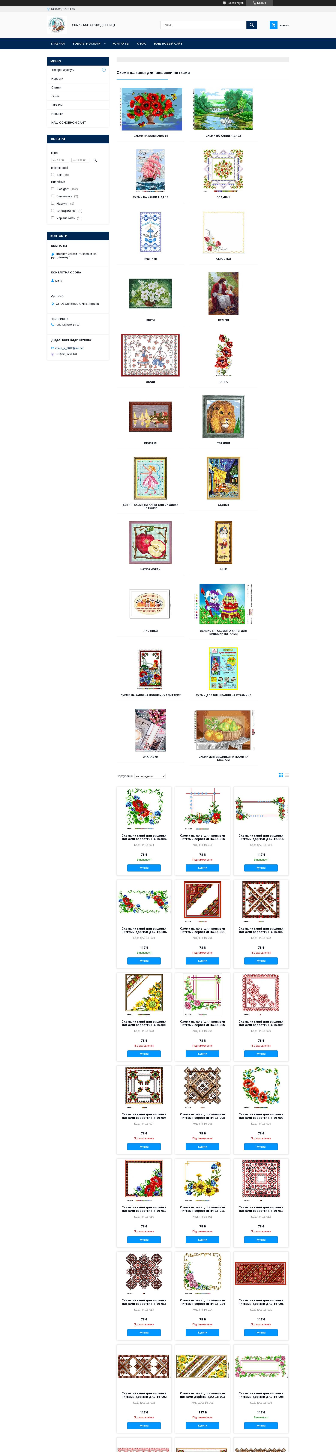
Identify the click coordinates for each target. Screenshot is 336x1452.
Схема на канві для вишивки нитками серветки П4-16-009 (261, 934)
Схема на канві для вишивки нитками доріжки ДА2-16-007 (202, 1306)
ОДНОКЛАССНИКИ (52, 1398)
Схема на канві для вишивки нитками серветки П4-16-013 (144, 1120)
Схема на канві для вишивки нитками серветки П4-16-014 (202, 1120)
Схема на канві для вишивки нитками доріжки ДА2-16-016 (261, 655)
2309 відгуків (236, 3)
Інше (143, 446)
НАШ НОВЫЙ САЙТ (168, 43)
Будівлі (202, 381)
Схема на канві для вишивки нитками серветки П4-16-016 (202, 655)
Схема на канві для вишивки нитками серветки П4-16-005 (202, 841)
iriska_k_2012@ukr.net (69, 348)
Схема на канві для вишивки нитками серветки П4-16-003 (144, 841)
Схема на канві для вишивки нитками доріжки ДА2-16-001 (261, 1120)
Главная (58, 43)
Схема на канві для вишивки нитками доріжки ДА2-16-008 (261, 1306)
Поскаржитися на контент (179, 1446)
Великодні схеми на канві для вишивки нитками (262, 448)
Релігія (202, 258)
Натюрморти (262, 381)
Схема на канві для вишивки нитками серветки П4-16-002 (261, 748)
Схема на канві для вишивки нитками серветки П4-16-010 (144, 1027)
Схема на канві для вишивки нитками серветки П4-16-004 (144, 655)
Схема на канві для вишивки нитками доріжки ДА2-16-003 (202, 1213)
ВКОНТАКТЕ (48, 1403)
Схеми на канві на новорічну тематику (143, 512)
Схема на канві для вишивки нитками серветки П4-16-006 (261, 841)
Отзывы (57, 105)
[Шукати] (251, 25)
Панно (143, 320)
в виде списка (287, 595)
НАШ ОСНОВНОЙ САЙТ (68, 122)
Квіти (143, 258)
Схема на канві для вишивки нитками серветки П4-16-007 (144, 934)
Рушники (202, 197)
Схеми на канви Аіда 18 (262, 135)
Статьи (56, 87)
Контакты (120, 43)
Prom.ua (188, 1442)
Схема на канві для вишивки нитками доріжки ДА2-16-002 (144, 1213)
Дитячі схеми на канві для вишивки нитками (143, 383)
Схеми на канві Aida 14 (143, 135)
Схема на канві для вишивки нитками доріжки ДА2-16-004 (144, 748)
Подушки (143, 197)
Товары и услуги (86, 43)
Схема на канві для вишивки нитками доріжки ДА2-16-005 (261, 1213)
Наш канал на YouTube (55, 1408)
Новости (57, 78)
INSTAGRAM (48, 1424)
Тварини (261, 320)
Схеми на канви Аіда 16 (202, 135)
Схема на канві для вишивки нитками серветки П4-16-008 (202, 934)
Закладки (262, 510)
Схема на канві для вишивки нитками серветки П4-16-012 (261, 1027)
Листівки (202, 446)
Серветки (262, 197)
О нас (141, 43)
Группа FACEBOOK (52, 1414)
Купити (144, 686)
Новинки (57, 114)
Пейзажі (202, 320)
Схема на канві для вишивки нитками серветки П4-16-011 (202, 1027)
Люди (261, 258)
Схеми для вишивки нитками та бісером (143, 577)
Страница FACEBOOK (54, 1419)
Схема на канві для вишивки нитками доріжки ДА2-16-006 (144, 1306)
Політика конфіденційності (212, 1446)
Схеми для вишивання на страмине (202, 512)
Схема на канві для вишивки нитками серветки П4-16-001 (202, 748)
